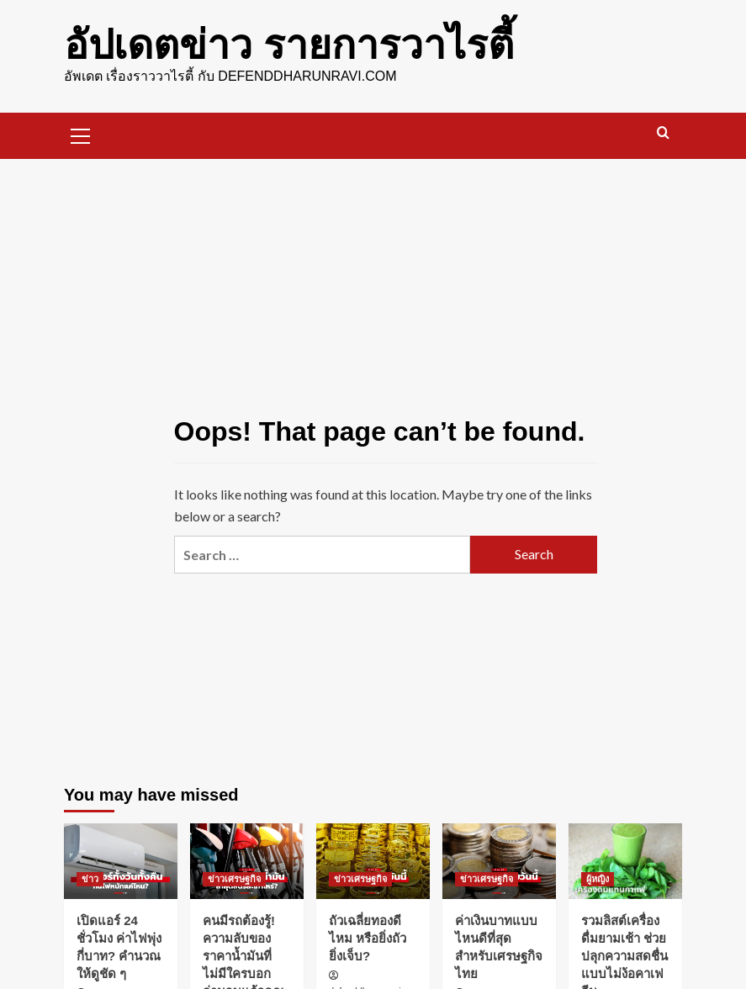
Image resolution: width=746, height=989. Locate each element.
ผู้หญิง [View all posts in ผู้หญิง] (597, 879)
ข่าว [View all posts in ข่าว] (90, 879)
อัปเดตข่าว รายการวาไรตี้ (289, 45)
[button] (81, 134)
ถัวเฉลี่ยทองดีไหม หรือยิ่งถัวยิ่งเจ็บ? (367, 938)
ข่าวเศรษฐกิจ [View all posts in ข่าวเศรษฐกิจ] (234, 879)
